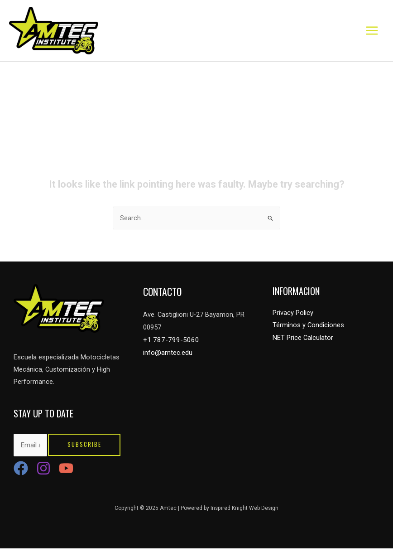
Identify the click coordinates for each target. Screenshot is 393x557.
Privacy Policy (293, 322)
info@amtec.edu (167, 361)
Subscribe (84, 454)
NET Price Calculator (303, 347)
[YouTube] (66, 477)
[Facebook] (21, 477)
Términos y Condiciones (308, 334)
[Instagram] (43, 477)
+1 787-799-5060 (168, 348)
